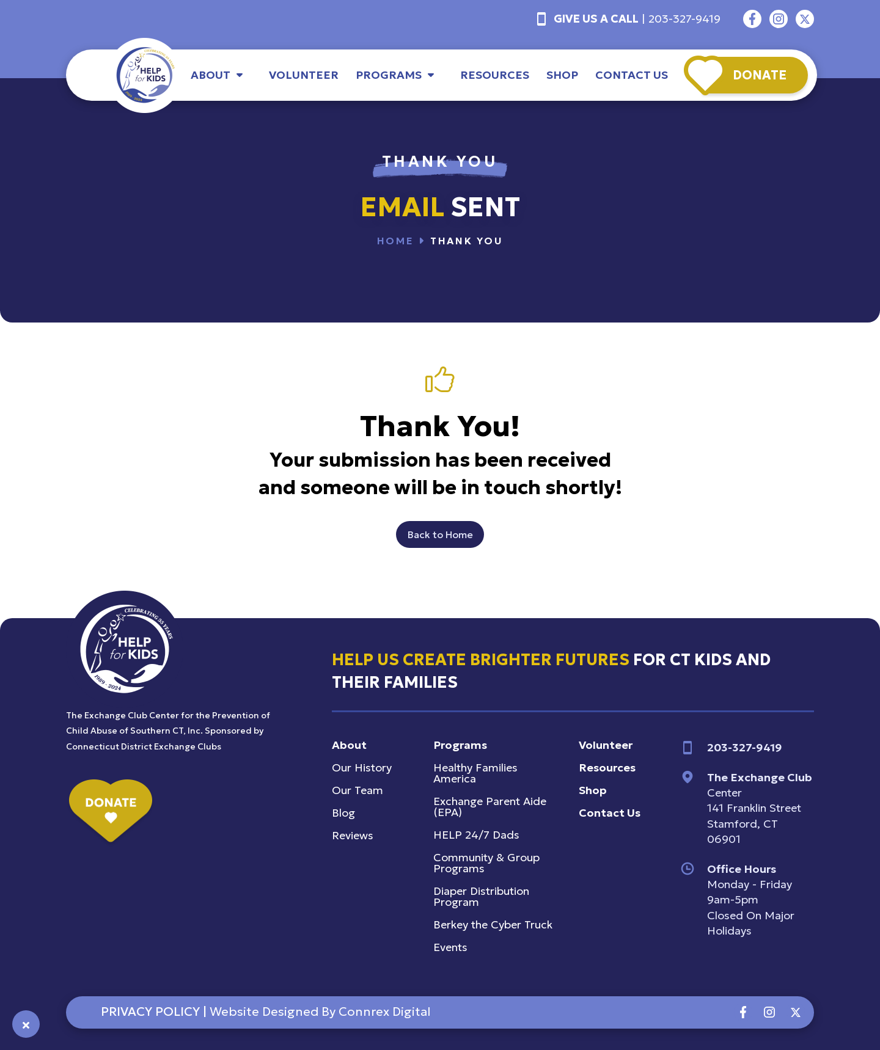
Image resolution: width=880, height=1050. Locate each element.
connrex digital (384, 1011)
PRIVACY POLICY (150, 1011)
